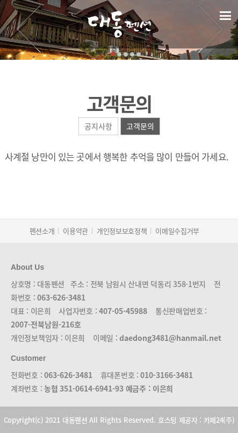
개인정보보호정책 (122, 231)
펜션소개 (42, 231)
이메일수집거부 (177, 231)
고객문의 (140, 126)
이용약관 (75, 231)
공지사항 (98, 126)
